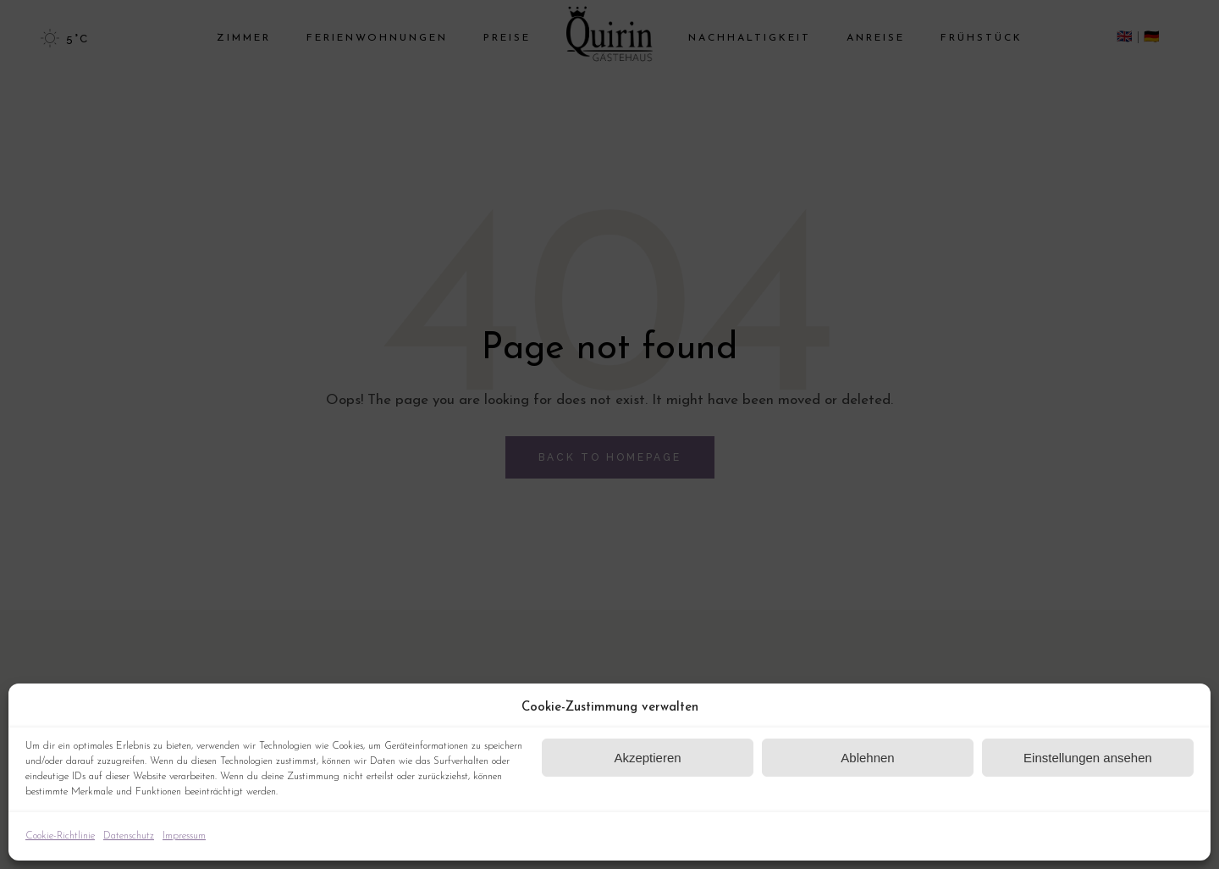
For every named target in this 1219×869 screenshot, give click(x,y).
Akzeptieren (647, 757)
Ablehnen (867, 757)
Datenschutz (128, 836)
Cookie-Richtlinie (60, 836)
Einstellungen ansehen (1087, 757)
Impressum (184, 836)
